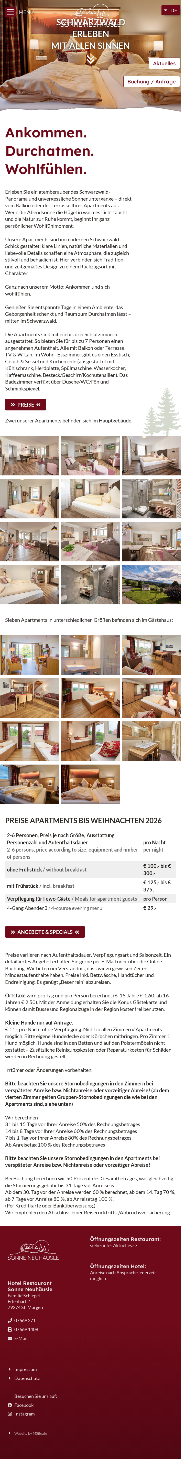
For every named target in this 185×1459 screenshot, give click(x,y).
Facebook (24, 1405)
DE (173, 10)
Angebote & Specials (45, 932)
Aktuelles (164, 63)
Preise (26, 404)
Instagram (24, 1414)
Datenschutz (27, 1378)
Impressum (25, 1369)
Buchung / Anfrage (151, 81)
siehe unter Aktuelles (111, 1245)
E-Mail (21, 1338)
